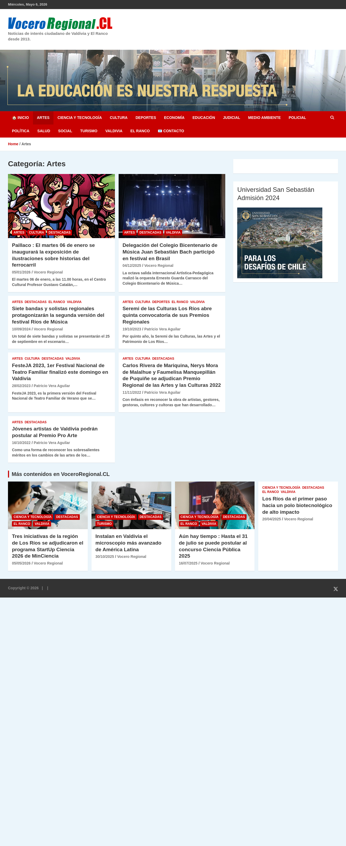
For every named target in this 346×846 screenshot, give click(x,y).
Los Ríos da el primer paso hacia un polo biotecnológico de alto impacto (297, 505)
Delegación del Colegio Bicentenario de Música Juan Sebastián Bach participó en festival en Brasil (170, 251)
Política (20, 131)
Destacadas (59, 232)
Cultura (119, 117)
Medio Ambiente (264, 117)
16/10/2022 (21, 443)
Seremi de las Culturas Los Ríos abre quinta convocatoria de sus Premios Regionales (167, 315)
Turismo (88, 131)
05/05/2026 (21, 563)
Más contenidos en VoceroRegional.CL (61, 474)
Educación (204, 117)
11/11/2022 (132, 392)
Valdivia (113, 131)
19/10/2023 (132, 329)
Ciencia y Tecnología (79, 117)
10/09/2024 (21, 329)
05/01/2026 (21, 272)
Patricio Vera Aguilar (162, 329)
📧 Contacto (171, 131)
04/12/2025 (132, 265)
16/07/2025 (188, 563)
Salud (43, 131)
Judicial (231, 117)
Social (65, 131)
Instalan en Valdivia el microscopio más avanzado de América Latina (128, 542)
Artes (43, 117)
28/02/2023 (21, 386)
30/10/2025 (104, 556)
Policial (297, 117)
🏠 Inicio (20, 117)
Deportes (146, 117)
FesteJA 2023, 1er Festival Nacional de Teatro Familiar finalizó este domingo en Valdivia (60, 372)
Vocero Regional (48, 272)
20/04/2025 (271, 519)
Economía (174, 117)
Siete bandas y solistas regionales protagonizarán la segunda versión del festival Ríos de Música (58, 315)
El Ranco (140, 131)
